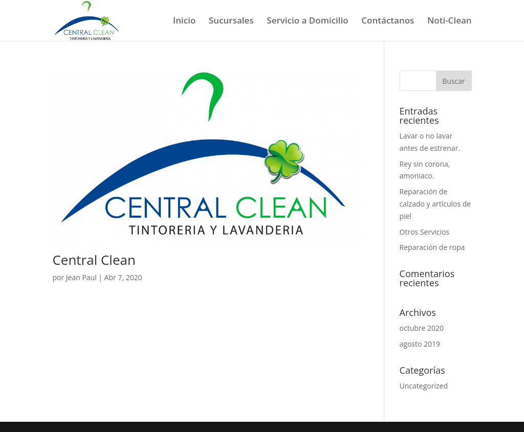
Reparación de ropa (432, 247)
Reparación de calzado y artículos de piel (435, 204)
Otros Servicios (424, 232)
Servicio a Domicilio (307, 21)
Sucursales (231, 21)
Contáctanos (387, 21)
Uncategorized (424, 386)
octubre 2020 (422, 328)
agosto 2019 (420, 344)
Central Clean (94, 260)
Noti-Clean (449, 21)
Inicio (184, 21)
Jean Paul (81, 277)
